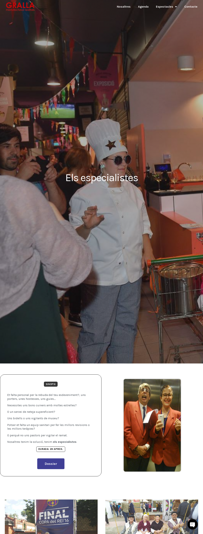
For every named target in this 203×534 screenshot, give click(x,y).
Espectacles (166, 6)
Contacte (190, 6)
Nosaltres (124, 6)
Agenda (143, 6)
